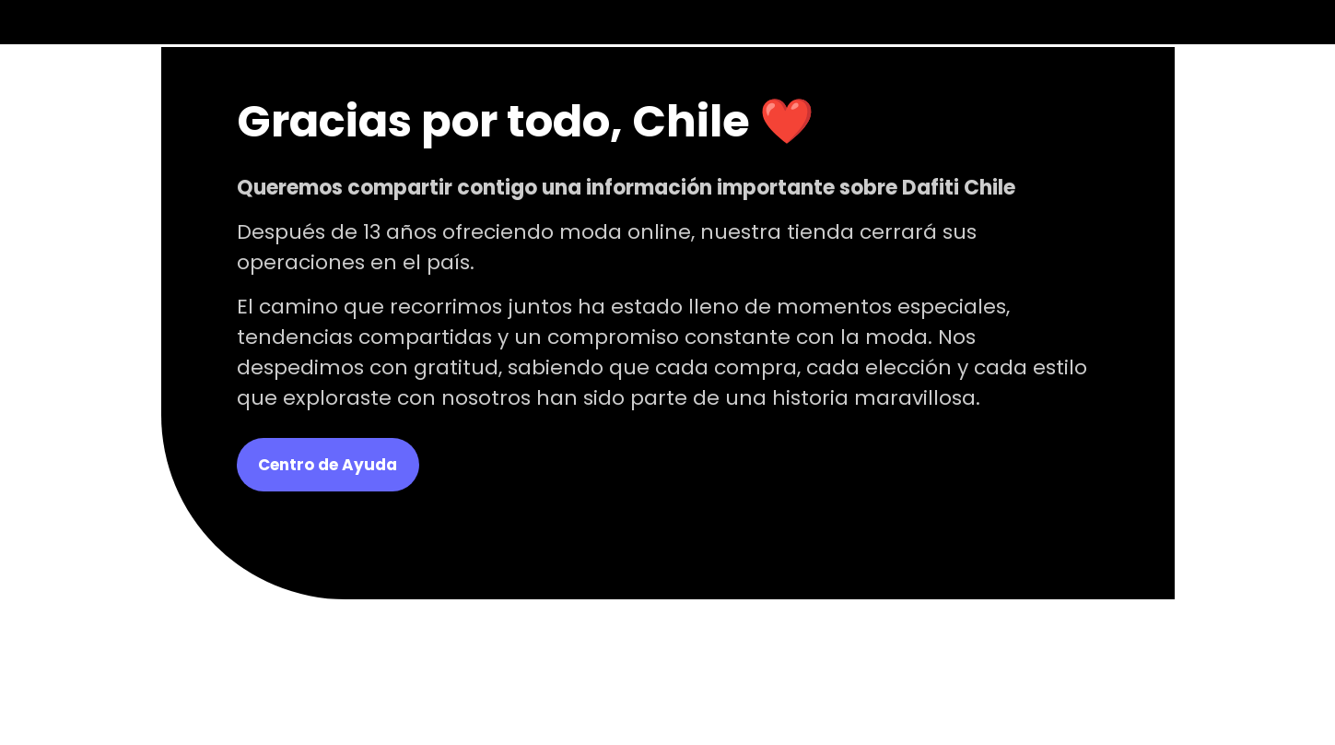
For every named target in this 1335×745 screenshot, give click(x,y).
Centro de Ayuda (327, 465)
